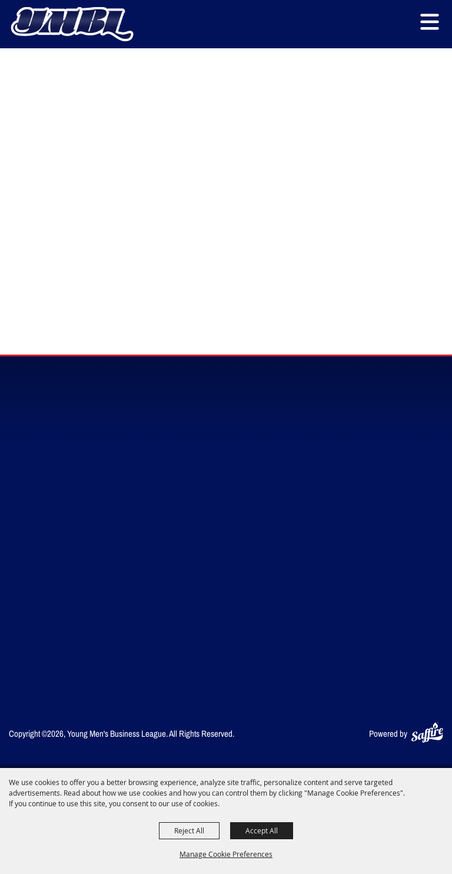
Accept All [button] (261, 830)
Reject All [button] (189, 830)
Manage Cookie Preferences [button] (226, 854)
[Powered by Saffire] (427, 733)
